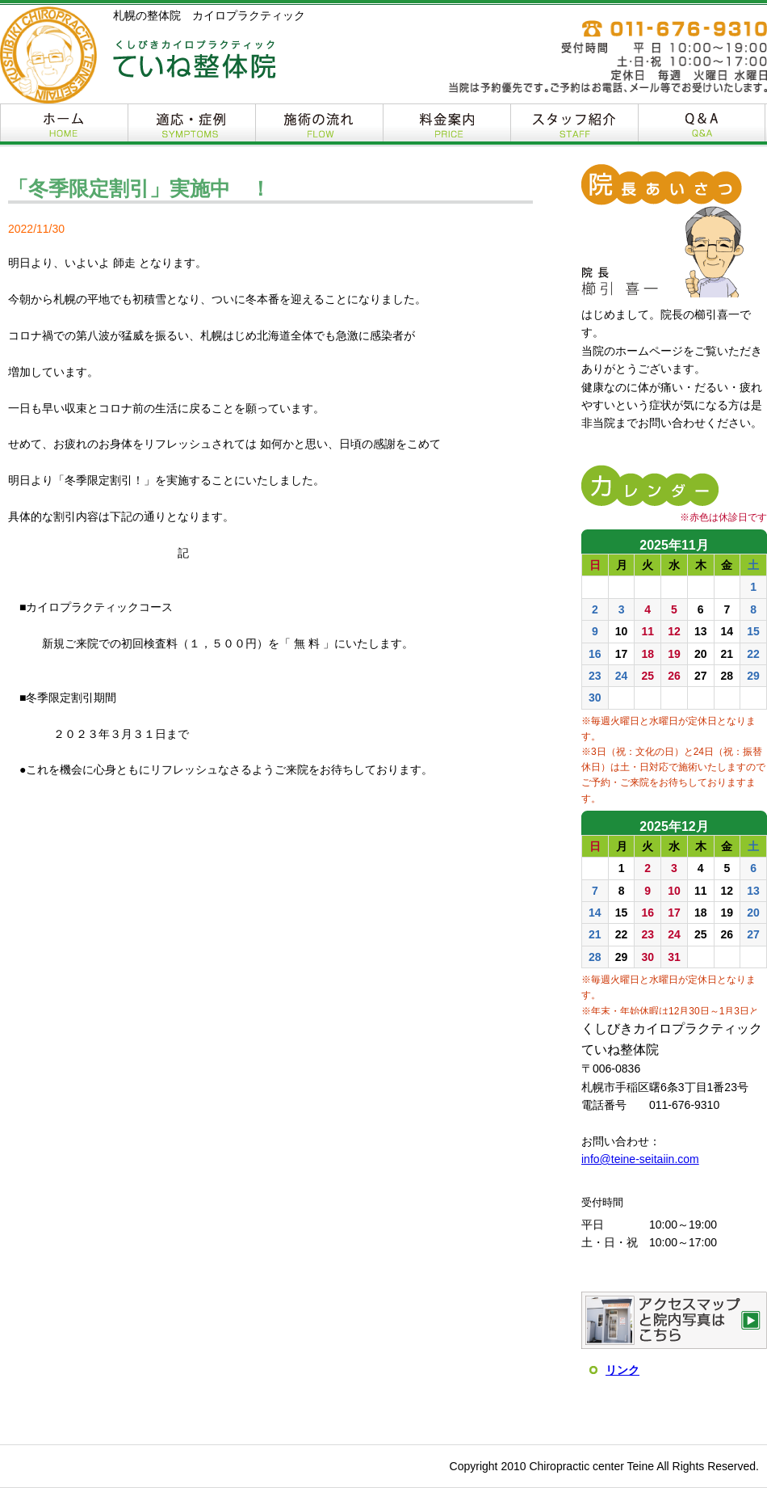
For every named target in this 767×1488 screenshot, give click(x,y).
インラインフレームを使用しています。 (674, 771)
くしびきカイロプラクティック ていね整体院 (194, 59)
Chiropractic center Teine (591, 1466)
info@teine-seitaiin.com (640, 1159)
